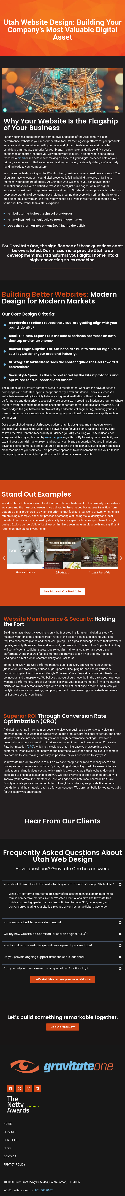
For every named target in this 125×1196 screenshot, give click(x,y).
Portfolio (11, 1140)
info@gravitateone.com (18, 1190)
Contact (10, 1156)
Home (8, 1123)
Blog (7, 1148)
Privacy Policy (14, 1164)
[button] (4, 558)
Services (10, 1132)
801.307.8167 (44, 1190)
